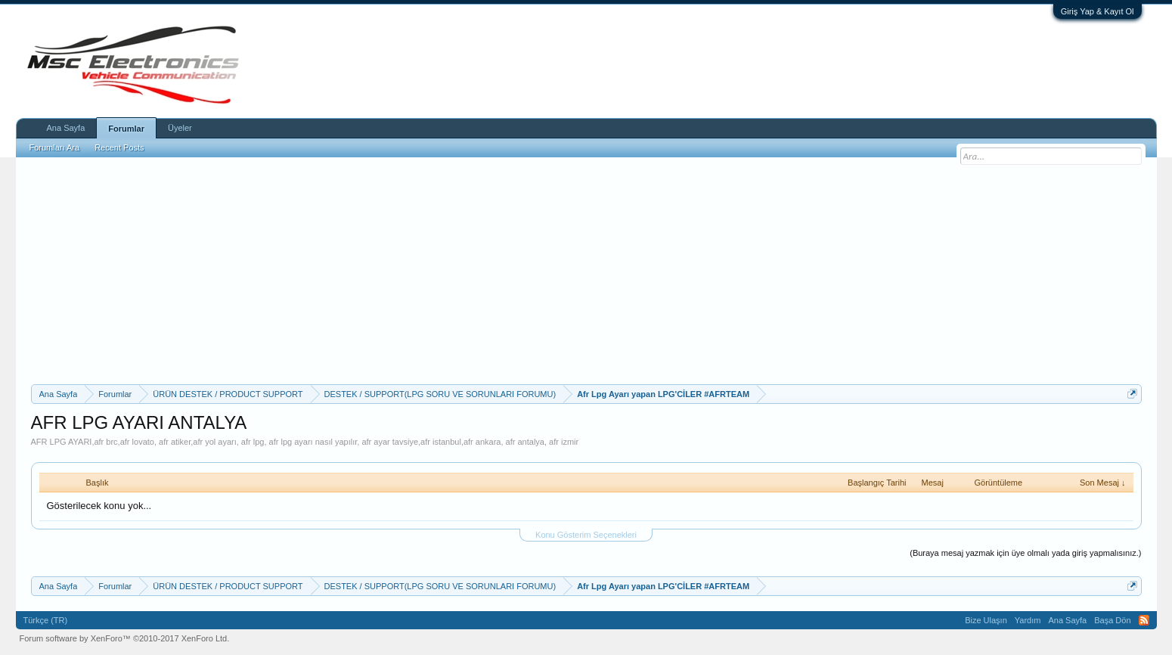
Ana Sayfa (66, 127)
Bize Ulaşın (986, 620)
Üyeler (180, 127)
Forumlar (126, 128)
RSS (1144, 620)
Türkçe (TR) (45, 620)
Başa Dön (1112, 620)
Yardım (1028, 620)
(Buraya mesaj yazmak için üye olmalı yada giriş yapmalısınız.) (1025, 552)
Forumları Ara (54, 147)
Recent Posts (119, 147)
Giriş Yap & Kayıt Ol (1097, 11)
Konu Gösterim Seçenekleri (586, 534)
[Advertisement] (586, 271)
